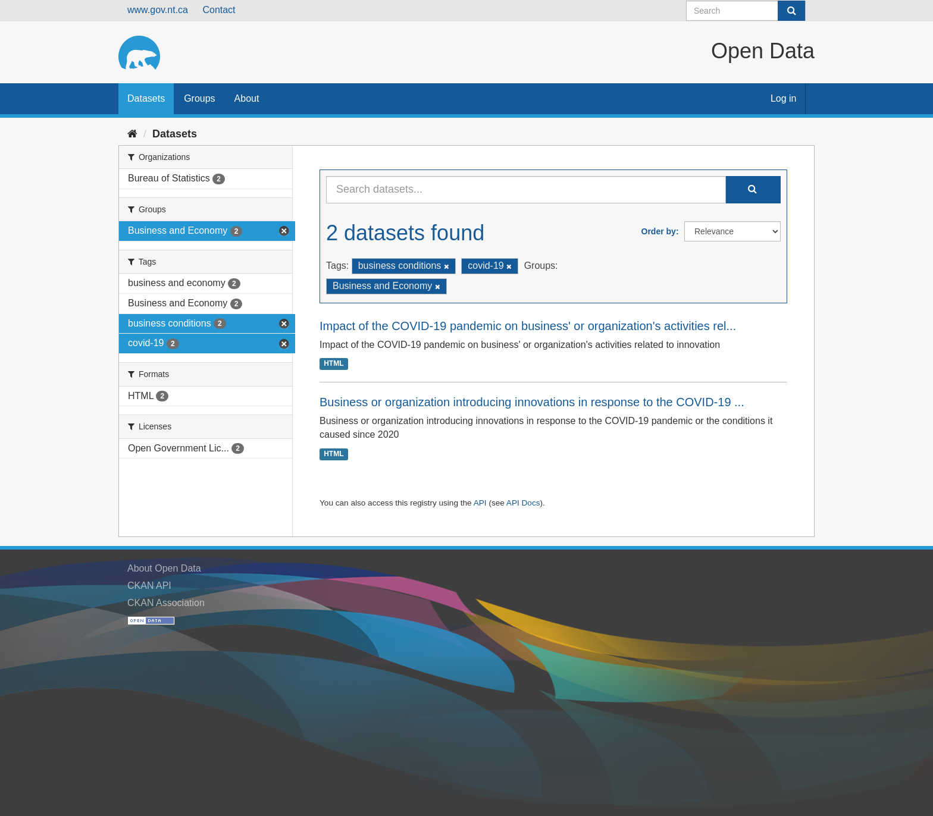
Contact (218, 10)
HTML (333, 364)
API (480, 502)
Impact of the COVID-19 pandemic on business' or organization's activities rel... (528, 325)
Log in (784, 98)
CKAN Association (166, 603)
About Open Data (164, 568)
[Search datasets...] (526, 189)
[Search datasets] (746, 11)
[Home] (132, 134)
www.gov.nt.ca (157, 10)
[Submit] (791, 11)
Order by (658, 231)
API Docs (523, 502)
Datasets (146, 98)
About (246, 98)
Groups (199, 98)
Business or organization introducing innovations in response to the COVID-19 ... (532, 402)
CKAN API (149, 585)
